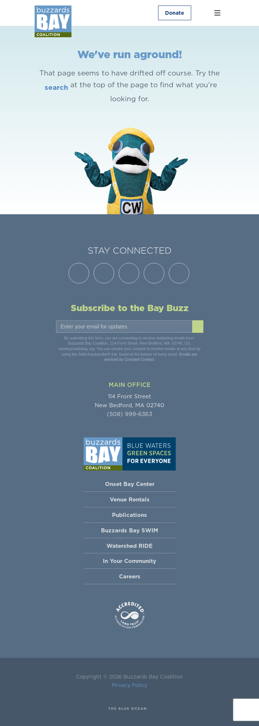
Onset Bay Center (129, 484)
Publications (129, 515)
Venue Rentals (130, 499)
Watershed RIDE (129, 546)
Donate (174, 13)
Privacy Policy (129, 685)
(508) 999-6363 (129, 414)
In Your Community (129, 561)
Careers (129, 576)
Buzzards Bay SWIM (129, 530)
